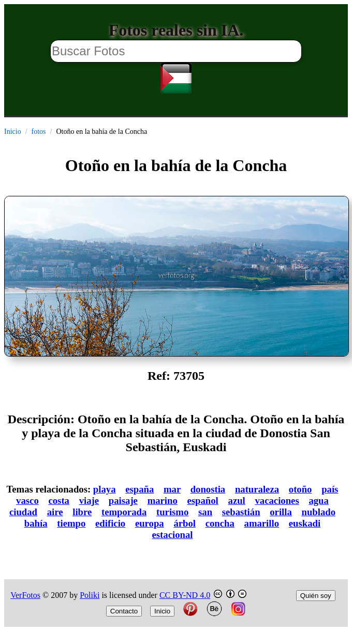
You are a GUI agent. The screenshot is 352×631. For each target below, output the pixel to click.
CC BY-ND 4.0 (184, 595)
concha (220, 523)
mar (172, 489)
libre (82, 511)
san (205, 511)
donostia (208, 489)
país (329, 489)
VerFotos (25, 595)
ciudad (23, 511)
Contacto (124, 611)
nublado (319, 511)
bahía (36, 523)
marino (163, 500)
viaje (89, 500)
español (202, 500)
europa (149, 523)
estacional (172, 534)
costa (58, 500)
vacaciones (277, 500)
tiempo (71, 523)
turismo (172, 511)
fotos (39, 131)
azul (236, 500)
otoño (300, 489)
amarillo (262, 523)
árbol (184, 523)
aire (55, 511)
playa (104, 489)
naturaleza (257, 489)
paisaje (123, 500)
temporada (123, 511)
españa (139, 489)
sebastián (241, 511)
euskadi (304, 523)
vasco (27, 500)
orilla (281, 511)
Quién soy (315, 595)
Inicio (12, 131)
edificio (110, 523)
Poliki (89, 595)
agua (318, 500)
